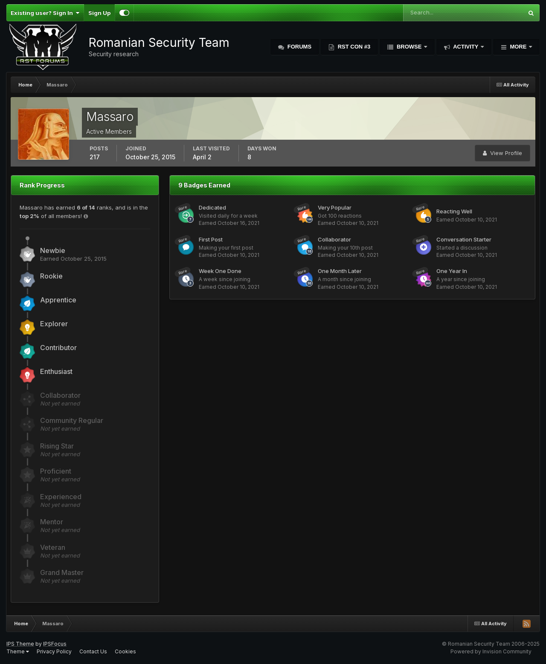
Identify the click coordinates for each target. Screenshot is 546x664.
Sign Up (99, 12)
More (518, 46)
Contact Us (93, 651)
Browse (409, 46)
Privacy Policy (54, 651)
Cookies (125, 651)
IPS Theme (20, 644)
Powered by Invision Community (490, 651)
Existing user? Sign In (45, 12)
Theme (17, 651)
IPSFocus (55, 644)
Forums (298, 46)
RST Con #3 (353, 46)
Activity (466, 46)
